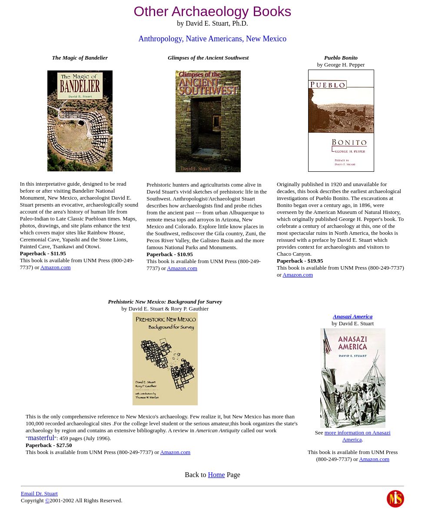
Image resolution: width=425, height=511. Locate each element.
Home (216, 474)
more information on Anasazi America (358, 436)
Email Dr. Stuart (39, 493)
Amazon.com (55, 267)
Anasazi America (352, 316)
